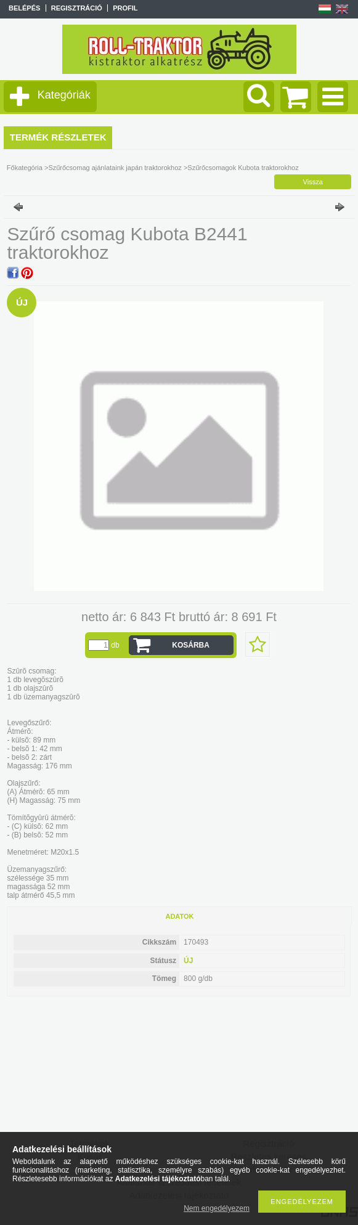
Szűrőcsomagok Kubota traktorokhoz (242, 167)
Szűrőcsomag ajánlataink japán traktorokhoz (114, 167)
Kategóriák (64, 95)
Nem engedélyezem (217, 1208)
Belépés (24, 8)
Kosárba (191, 645)
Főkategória (25, 167)
